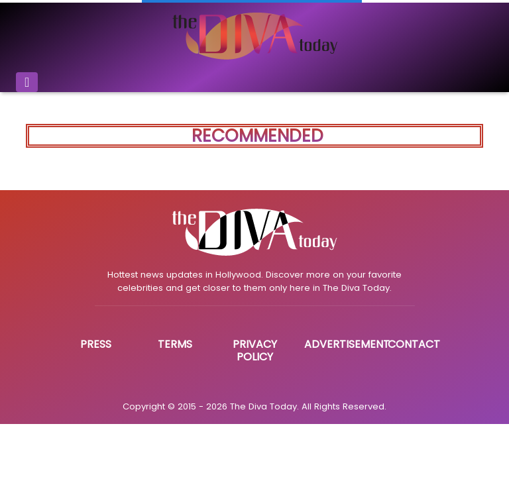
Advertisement (347, 344)
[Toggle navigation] (27, 82)
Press (95, 344)
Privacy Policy (255, 350)
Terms (175, 344)
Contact (414, 344)
